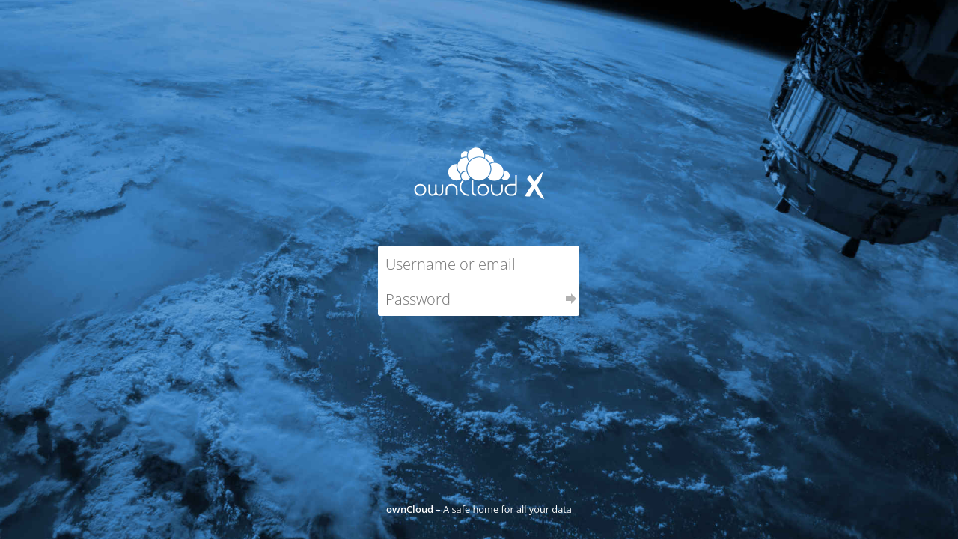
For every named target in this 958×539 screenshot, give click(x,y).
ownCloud (409, 509)
